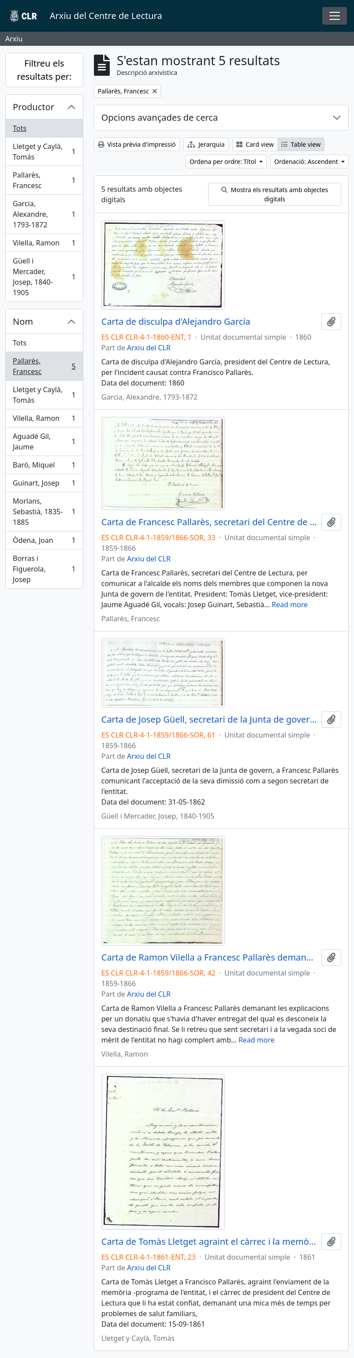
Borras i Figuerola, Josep (44, 568)
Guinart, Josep (44, 485)
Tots (19, 128)
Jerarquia (206, 144)
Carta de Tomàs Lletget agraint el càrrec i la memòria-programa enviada (209, 1241)
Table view (300, 144)
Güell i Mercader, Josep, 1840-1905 (44, 276)
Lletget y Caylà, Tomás (44, 151)
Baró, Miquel (44, 467)
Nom (23, 321)
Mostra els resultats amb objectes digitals (274, 194)
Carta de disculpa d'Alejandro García (175, 321)
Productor (33, 107)
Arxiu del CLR (149, 347)
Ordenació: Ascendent (306, 161)
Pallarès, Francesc (44, 180)
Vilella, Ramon (44, 244)
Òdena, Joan (44, 542)
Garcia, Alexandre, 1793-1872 (44, 214)
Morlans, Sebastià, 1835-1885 (44, 511)
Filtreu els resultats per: (44, 69)
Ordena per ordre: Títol (224, 161)
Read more (290, 604)
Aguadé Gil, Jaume (44, 441)
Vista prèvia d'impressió (137, 144)
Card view (255, 144)
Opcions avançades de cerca (159, 117)
